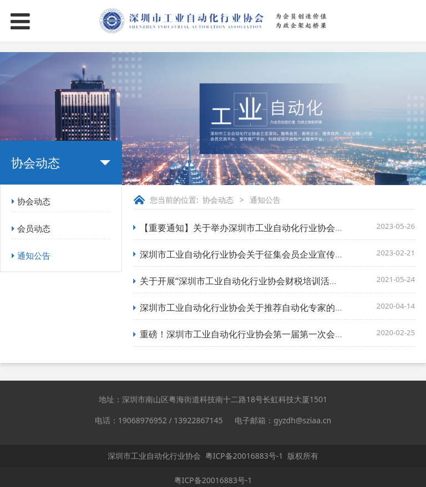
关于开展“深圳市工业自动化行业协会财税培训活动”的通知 (254, 281)
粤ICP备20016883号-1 (244, 455)
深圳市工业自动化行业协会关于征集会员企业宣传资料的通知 (259, 254)
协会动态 (33, 201)
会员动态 (33, 228)
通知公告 (33, 255)
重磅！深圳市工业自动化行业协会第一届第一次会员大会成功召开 (268, 334)
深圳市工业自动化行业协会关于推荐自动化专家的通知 (246, 307)
